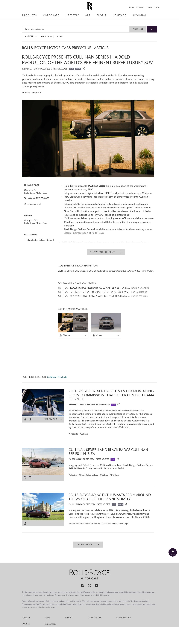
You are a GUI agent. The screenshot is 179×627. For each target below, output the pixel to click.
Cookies (26, 624)
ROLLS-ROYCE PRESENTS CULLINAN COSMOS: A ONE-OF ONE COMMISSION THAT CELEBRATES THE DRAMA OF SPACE (111, 395)
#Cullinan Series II (97, 186)
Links (47, 618)
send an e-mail (32, 204)
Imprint (69, 618)
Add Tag (138, 29)
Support (26, 618)
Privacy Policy (123, 618)
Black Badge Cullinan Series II (40, 240)
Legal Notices (94, 618)
